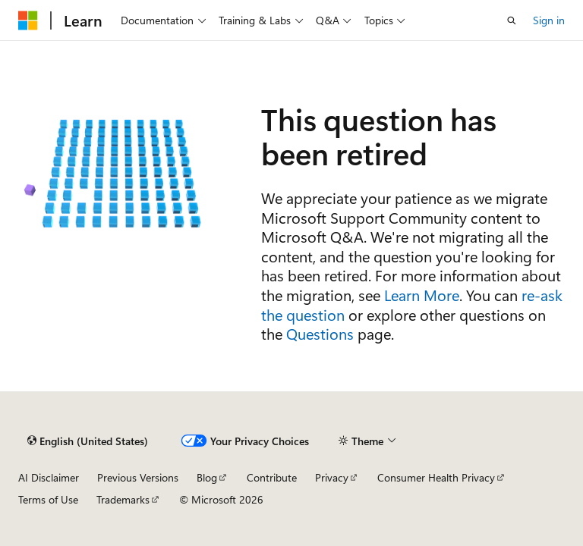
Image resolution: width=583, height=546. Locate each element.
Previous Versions (137, 477)
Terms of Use (48, 499)
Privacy (331, 477)
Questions (320, 333)
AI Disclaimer (48, 477)
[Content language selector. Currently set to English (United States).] (87, 440)
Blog (207, 477)
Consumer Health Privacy (436, 477)
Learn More (421, 294)
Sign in (549, 20)
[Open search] (511, 20)
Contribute (272, 477)
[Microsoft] (28, 20)
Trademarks (123, 499)
